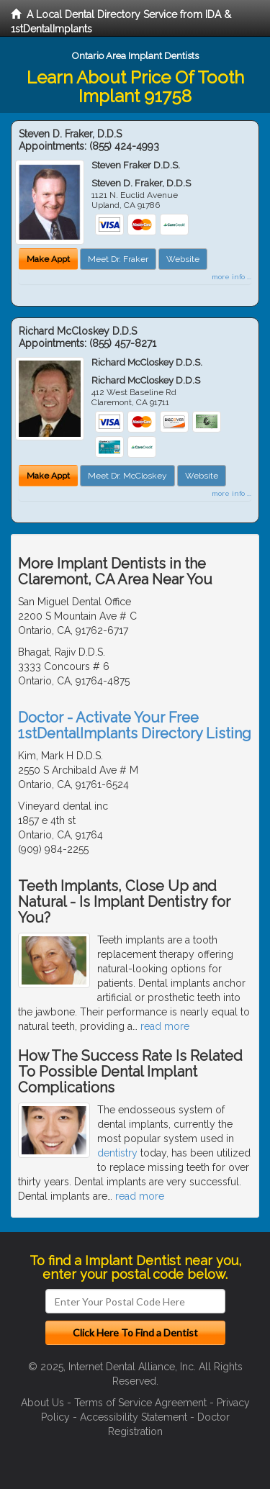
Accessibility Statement (133, 1417)
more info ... (231, 277)
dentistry (117, 1153)
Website (182, 259)
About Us (42, 1402)
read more (164, 1026)
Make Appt (48, 259)
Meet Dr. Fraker (118, 259)
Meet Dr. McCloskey (127, 476)
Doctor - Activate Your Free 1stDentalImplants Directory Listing (134, 725)
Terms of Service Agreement (140, 1402)
